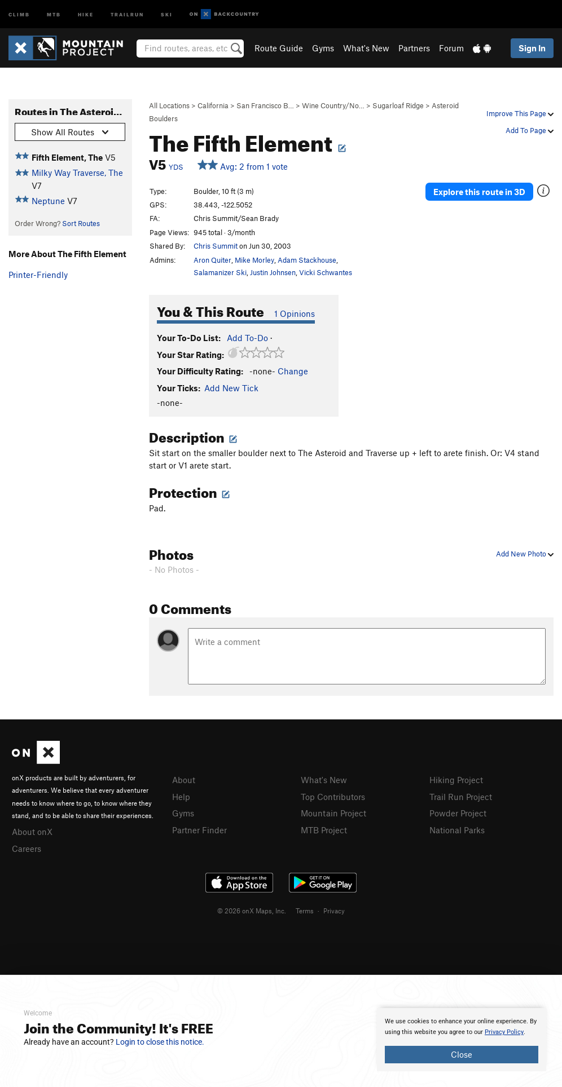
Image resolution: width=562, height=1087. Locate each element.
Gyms (323, 48)
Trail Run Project (460, 797)
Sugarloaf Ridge (398, 105)
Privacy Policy (504, 1032)
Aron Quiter (212, 259)
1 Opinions (294, 313)
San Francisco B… (265, 105)
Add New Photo (525, 553)
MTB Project (324, 830)
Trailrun (127, 13)
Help (181, 797)
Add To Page (530, 130)
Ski (167, 13)
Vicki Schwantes (325, 272)
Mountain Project (333, 813)
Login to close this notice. (160, 1041)
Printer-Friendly (38, 274)
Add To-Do (247, 338)
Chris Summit (216, 245)
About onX (32, 832)
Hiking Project (456, 780)
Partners (414, 48)
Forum (451, 48)
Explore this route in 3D (479, 192)
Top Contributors (333, 797)
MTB (54, 13)
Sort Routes (81, 223)
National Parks (457, 830)
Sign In (532, 48)
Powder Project (457, 813)
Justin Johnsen (273, 272)
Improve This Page (520, 113)
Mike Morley (254, 259)
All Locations (169, 105)
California (213, 105)
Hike (86, 13)
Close (461, 1054)
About (183, 780)
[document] (461, 1039)
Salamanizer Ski (220, 272)
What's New (366, 48)
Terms (305, 910)
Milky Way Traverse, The (77, 172)
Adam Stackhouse (307, 259)
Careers (26, 848)
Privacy (334, 910)
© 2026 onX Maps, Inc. (251, 910)
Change (293, 371)
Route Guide (278, 48)
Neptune (48, 201)
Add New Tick (231, 388)
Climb (19, 13)
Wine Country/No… (333, 105)
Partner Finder (199, 830)
